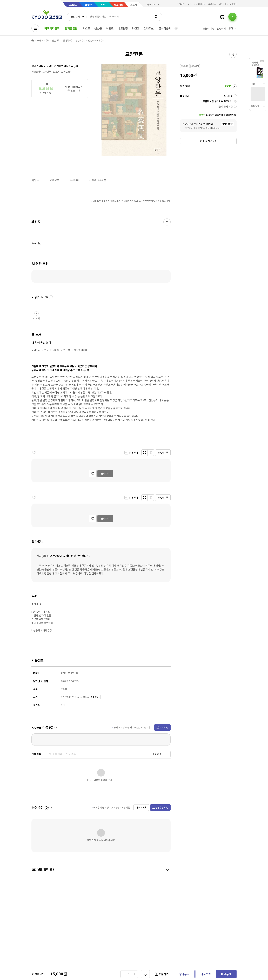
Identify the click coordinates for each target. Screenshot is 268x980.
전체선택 (133, 452)
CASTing (149, 28)
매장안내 (222, 4)
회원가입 (181, 4)
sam (103, 4)
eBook (88, 4)
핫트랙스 (118, 4)
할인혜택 (221, 28)
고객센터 (233, 4)
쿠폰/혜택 (255, 106)
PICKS (135, 28)
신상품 (98, 28)
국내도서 (41, 40)
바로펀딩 (123, 28)
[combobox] (76, 17)
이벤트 (110, 28)
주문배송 (212, 4)
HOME (32, 40)
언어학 (66, 40)
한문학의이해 (94, 40)
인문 (54, 40)
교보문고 (73, 4)
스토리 (133, 4)
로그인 (190, 4)
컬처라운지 (164, 28)
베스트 (86, 28)
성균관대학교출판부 (41, 71)
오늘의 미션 (208, 28)
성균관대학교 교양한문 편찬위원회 (49, 66)
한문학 (79, 40)
